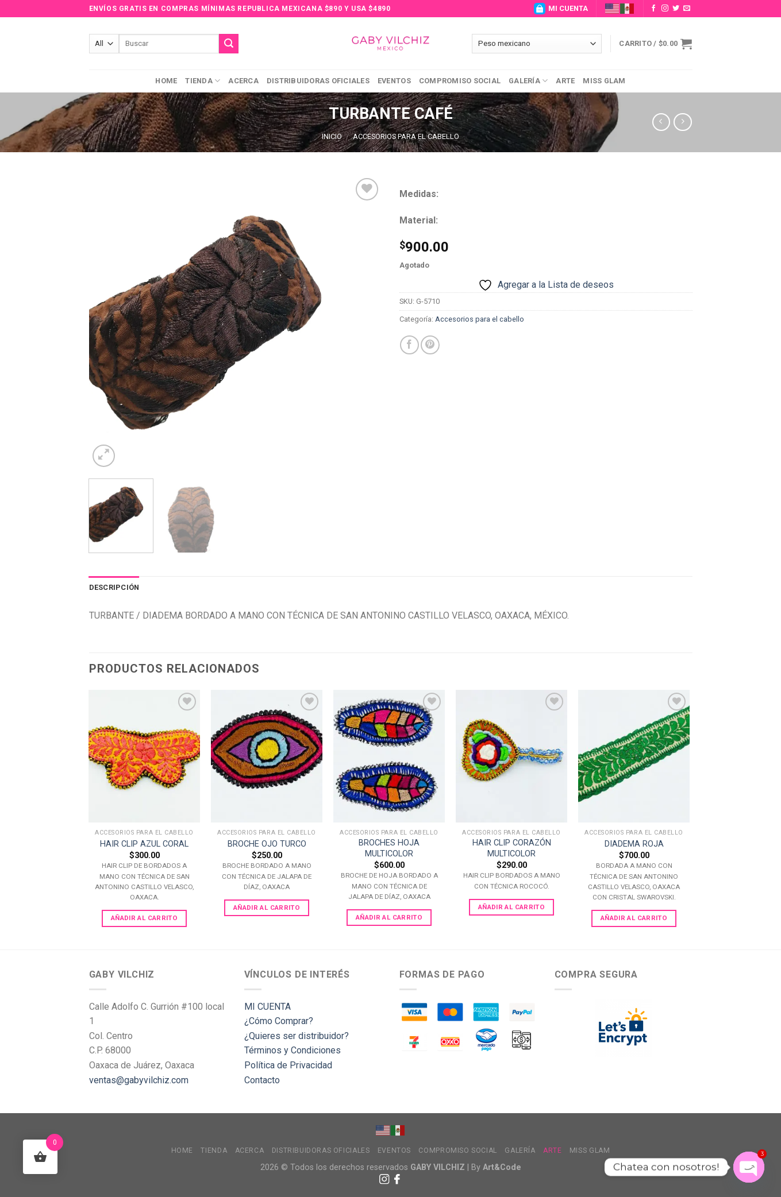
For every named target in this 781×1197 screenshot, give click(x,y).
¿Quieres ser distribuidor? (296, 1035)
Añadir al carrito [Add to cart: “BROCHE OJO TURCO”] (266, 907)
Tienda (202, 80)
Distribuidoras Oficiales (318, 80)
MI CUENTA (561, 8)
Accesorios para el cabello (406, 136)
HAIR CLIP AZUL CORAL (144, 844)
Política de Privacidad (288, 1065)
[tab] (114, 587)
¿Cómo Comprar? (278, 1020)
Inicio (332, 136)
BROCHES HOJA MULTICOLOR (389, 848)
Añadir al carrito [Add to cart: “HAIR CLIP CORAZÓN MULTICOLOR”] (511, 907)
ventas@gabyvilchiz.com (138, 1080)
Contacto (262, 1080)
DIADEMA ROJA (634, 844)
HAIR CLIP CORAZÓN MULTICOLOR (511, 848)
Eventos (394, 80)
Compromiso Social (460, 80)
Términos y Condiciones (292, 1050)
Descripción (114, 587)
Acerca (243, 80)
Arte (565, 80)
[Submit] (228, 43)
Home (166, 80)
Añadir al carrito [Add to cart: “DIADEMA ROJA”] (634, 918)
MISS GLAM (604, 80)
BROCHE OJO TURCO (267, 844)
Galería (528, 80)
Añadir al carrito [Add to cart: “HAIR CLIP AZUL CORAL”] (144, 918)
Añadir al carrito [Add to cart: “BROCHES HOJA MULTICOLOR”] (389, 917)
